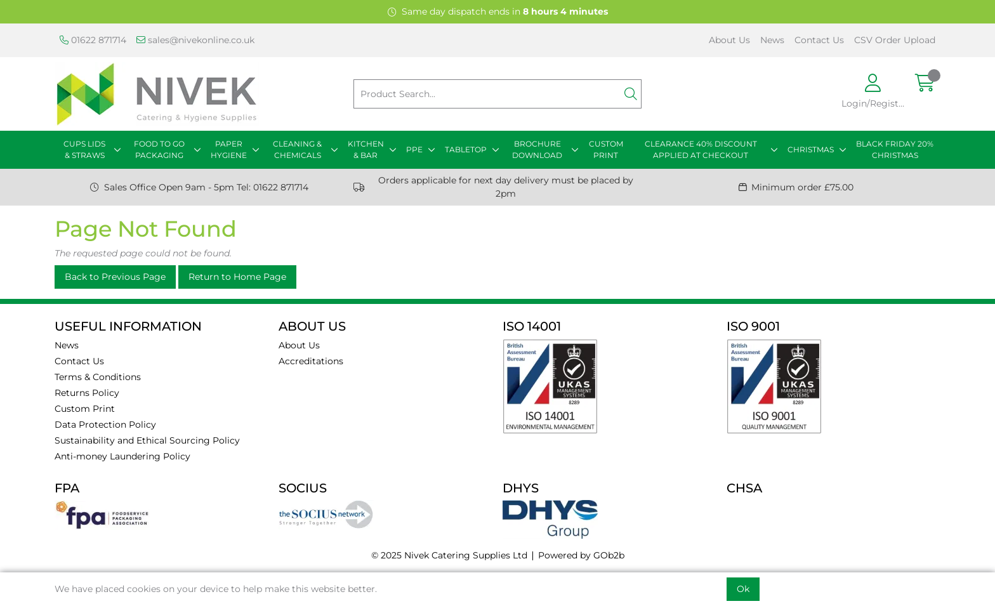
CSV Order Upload (894, 40)
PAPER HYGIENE (229, 149)
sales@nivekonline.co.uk (195, 40)
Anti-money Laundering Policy (122, 456)
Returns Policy (87, 393)
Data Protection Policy (105, 424)
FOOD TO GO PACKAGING (159, 149)
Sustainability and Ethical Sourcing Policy (147, 440)
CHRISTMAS (810, 149)
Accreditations (311, 361)
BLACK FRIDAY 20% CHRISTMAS (894, 149)
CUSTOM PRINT (606, 149)
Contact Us (819, 40)
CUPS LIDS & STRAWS (84, 149)
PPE (414, 149)
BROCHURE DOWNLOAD (537, 149)
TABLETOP (466, 149)
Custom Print (85, 408)
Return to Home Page (237, 276)
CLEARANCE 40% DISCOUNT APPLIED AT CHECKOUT (701, 149)
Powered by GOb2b (581, 555)
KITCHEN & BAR (366, 149)
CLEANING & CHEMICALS (297, 149)
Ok (743, 589)
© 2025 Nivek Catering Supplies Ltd (449, 555)
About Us (729, 40)
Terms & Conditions (98, 377)
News (772, 40)
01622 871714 (93, 40)
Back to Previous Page (115, 276)
